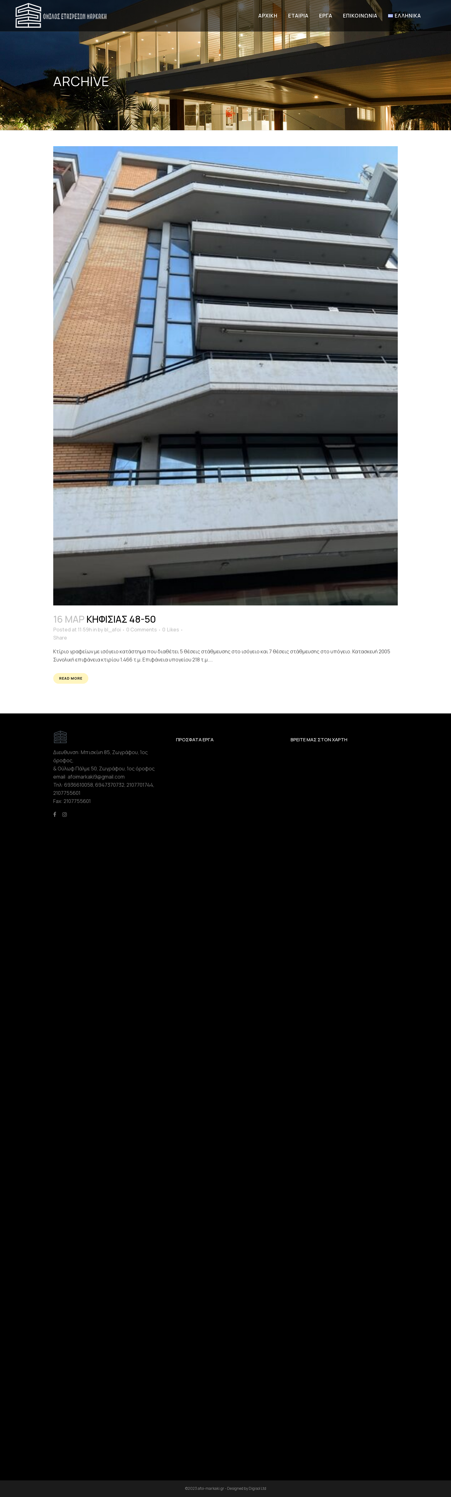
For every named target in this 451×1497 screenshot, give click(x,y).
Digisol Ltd (257, 1488)
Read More (70, 678)
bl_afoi (112, 629)
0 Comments (141, 629)
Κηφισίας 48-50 (121, 619)
